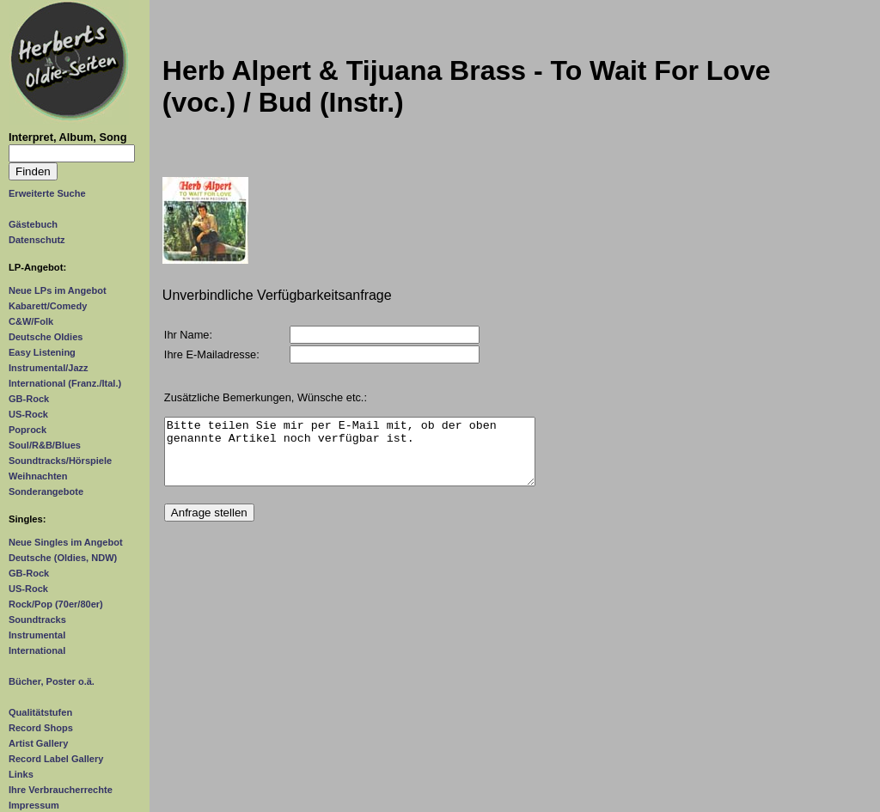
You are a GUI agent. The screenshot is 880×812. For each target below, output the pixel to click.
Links (21, 774)
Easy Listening (42, 352)
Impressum (34, 805)
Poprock (27, 429)
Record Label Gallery (56, 759)
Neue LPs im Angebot (58, 290)
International (37, 650)
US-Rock (28, 414)
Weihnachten (38, 476)
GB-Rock (29, 399)
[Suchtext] (72, 153)
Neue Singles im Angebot (66, 542)
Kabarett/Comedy (48, 306)
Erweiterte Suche (47, 193)
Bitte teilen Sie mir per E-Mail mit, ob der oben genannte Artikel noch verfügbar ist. (350, 458)
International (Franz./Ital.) (65, 383)
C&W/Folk (31, 321)
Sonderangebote (46, 491)
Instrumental (37, 635)
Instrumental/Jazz (49, 368)
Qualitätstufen (40, 712)
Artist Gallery (38, 743)
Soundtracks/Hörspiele (60, 460)
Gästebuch (33, 224)
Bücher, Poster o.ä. (52, 681)
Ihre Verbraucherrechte (61, 790)
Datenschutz (37, 240)
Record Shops (41, 728)
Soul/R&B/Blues (45, 445)
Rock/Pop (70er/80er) (56, 604)
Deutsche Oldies (45, 337)
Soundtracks (37, 619)
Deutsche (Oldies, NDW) (63, 558)
